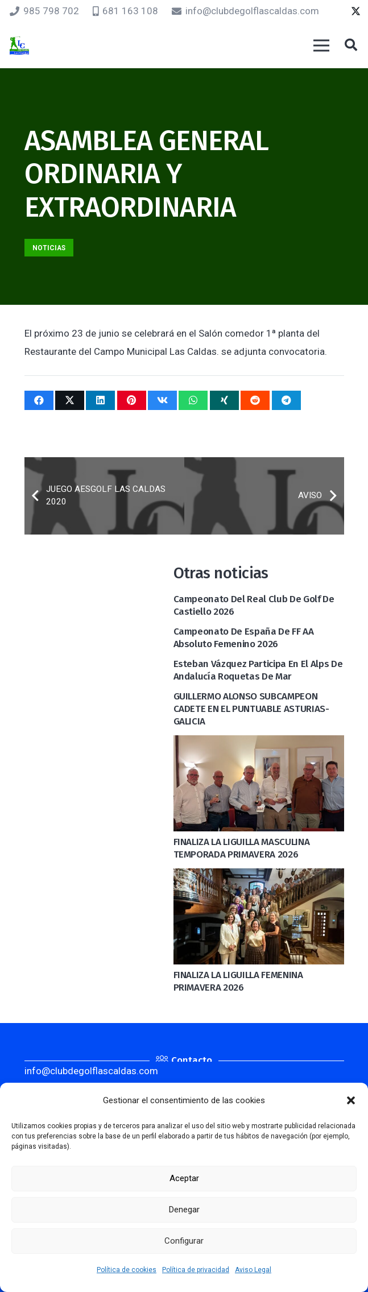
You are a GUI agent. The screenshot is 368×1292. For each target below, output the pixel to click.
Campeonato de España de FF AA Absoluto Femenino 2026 (243, 638)
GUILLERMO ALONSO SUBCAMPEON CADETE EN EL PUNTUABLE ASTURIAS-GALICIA (251, 708)
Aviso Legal (253, 1270)
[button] (351, 1100)
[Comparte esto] (38, 400)
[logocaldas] (19, 46)
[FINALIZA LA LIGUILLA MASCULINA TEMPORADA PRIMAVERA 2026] (258, 744)
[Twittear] (69, 400)
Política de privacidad (195, 1270)
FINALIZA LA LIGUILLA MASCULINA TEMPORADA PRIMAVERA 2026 (241, 848)
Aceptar (184, 1178)
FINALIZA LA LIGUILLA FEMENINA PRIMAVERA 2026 (238, 981)
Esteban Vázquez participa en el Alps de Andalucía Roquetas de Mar (258, 670)
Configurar (184, 1241)
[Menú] (321, 45)
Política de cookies (126, 1270)
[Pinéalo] (131, 400)
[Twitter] (356, 11)
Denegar (184, 1209)
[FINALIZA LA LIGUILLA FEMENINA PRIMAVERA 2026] (258, 877)
